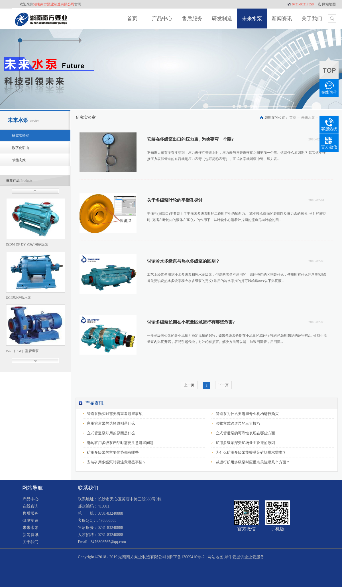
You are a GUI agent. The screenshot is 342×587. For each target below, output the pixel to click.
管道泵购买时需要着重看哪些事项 (114, 414)
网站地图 (214, 557)
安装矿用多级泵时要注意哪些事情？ (116, 462)
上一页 (189, 385)
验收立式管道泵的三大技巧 (238, 423)
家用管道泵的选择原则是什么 (111, 423)
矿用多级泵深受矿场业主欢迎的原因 (245, 443)
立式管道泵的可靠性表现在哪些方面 (245, 433)
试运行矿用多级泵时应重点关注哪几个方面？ (253, 462)
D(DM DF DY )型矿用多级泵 (27, 244)
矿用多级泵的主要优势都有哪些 (113, 452)
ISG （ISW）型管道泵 (22, 351)
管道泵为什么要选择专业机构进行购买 (247, 414)
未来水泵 (308, 118)
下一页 (223, 385)
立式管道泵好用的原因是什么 (111, 433)
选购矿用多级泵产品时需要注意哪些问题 (120, 443)
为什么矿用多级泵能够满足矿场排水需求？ (251, 452)
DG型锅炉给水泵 (18, 298)
